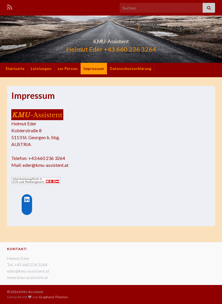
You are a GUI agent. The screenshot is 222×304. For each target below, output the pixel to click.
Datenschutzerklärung (130, 68)
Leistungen (41, 68)
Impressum (94, 68)
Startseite (15, 68)
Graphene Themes (53, 297)
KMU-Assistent (111, 39)
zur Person (67, 68)
